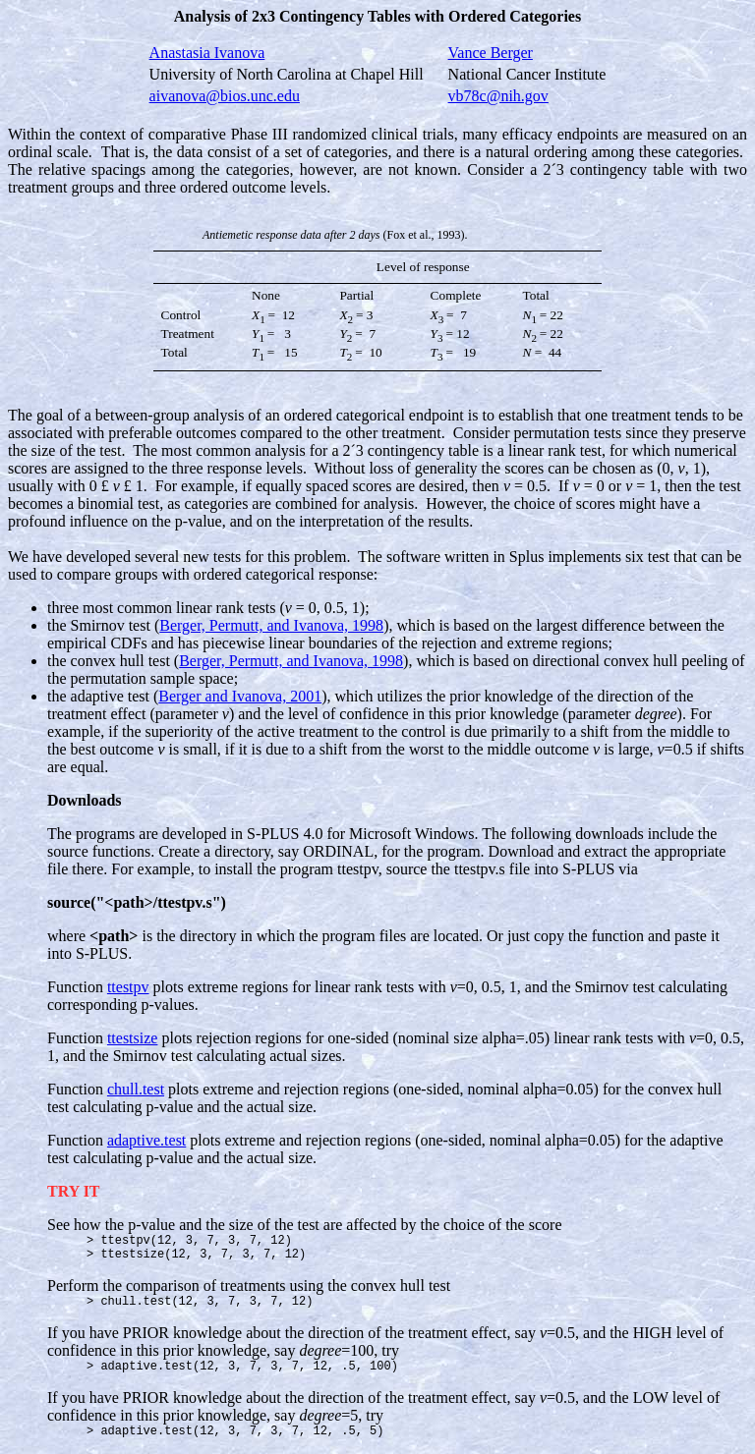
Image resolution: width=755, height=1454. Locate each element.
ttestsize (132, 1038)
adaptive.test (146, 1140)
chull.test (135, 1089)
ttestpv (128, 987)
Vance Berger (490, 52)
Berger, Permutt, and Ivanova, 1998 (271, 625)
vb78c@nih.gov (498, 95)
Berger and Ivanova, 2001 (239, 696)
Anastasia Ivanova (207, 52)
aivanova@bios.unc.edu (224, 95)
